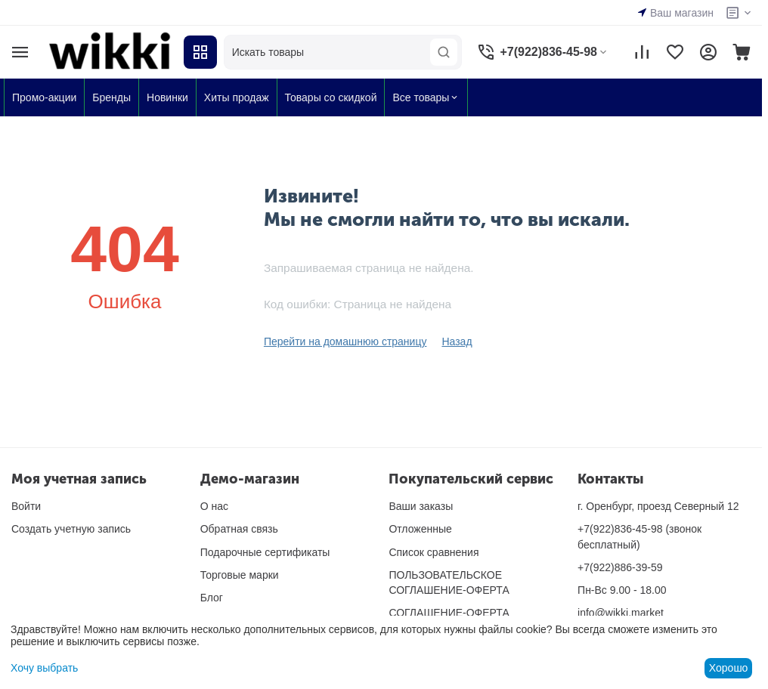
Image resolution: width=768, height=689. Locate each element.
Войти (26, 506)
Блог (211, 598)
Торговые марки (239, 575)
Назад (456, 341)
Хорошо (728, 668)
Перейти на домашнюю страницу (345, 341)
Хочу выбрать (44, 668)
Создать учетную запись (71, 529)
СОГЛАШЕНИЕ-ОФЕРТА (449, 613)
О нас (214, 506)
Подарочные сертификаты (265, 552)
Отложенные (420, 529)
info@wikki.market (621, 613)
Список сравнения (433, 552)
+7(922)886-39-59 (620, 567)
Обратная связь (239, 529)
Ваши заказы (421, 506)
